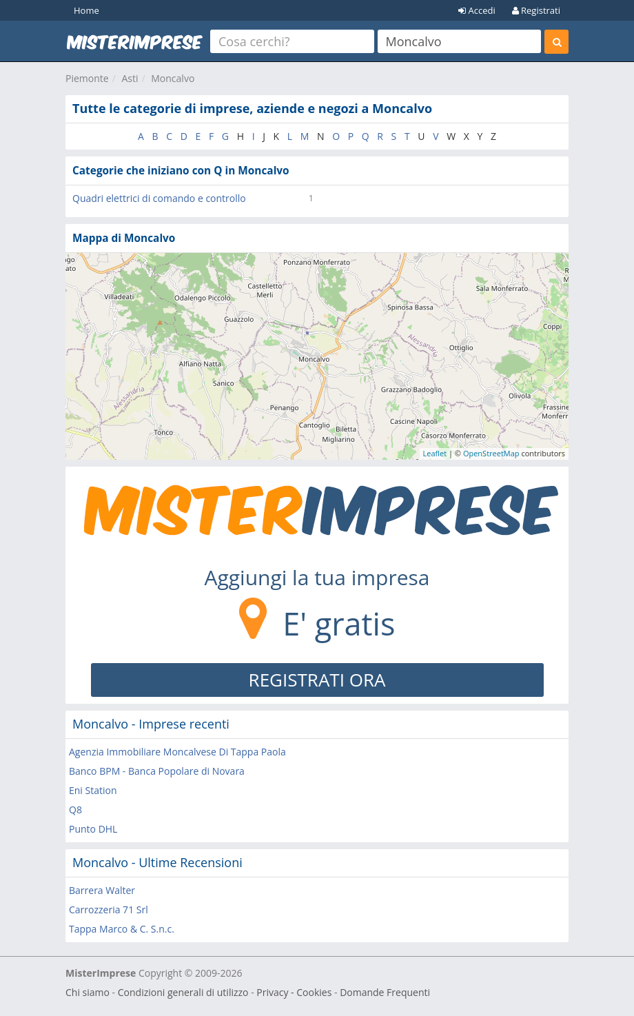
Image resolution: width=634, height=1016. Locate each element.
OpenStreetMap (491, 453)
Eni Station (93, 790)
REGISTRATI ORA (317, 679)
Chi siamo (87, 992)
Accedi (476, 10)
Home (86, 10)
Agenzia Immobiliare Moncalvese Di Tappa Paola (177, 751)
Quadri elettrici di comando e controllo (159, 198)
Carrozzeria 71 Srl (108, 909)
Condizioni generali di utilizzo (183, 992)
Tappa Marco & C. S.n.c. (121, 928)
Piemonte (87, 78)
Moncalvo (172, 78)
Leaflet (435, 453)
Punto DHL (93, 828)
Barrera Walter (102, 890)
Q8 (75, 809)
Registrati (536, 10)
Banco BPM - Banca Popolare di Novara (157, 771)
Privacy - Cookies (293, 992)
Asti (129, 78)
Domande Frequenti (385, 992)
